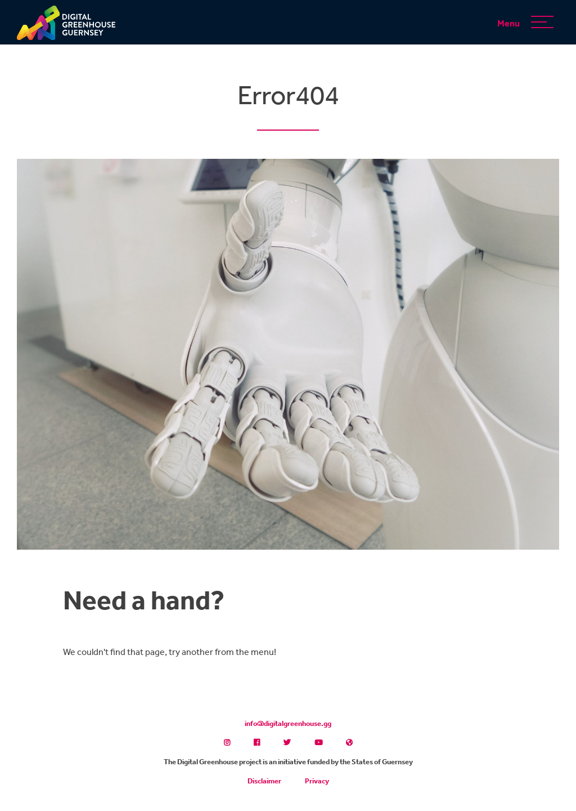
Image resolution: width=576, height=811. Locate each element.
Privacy (317, 781)
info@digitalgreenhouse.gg (288, 723)
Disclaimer (264, 781)
